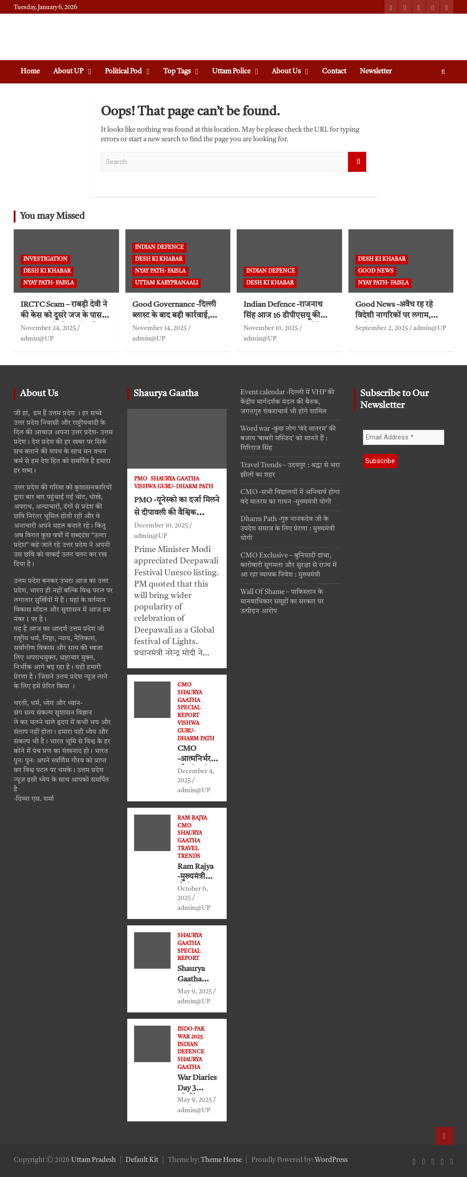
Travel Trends (188, 852)
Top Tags (177, 71)
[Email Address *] (404, 437)
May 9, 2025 (194, 991)
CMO (184, 685)
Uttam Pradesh (93, 1160)
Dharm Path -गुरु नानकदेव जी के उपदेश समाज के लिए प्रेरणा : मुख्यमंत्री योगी (287, 529)
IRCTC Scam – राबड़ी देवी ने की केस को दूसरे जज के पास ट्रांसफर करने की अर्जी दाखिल (64, 316)
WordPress (331, 1160)
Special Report (188, 711)
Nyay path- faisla (48, 283)
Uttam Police (231, 71)
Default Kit (141, 1160)
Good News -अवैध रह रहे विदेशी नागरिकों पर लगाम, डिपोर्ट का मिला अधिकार (394, 316)
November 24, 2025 (48, 328)
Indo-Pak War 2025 (191, 1033)
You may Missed (52, 216)
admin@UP (37, 339)
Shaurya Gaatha (166, 393)
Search (357, 162)
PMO (140, 479)
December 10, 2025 (161, 525)
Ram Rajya (192, 818)
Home (30, 71)
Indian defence (159, 247)
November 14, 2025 (159, 328)
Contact (334, 71)
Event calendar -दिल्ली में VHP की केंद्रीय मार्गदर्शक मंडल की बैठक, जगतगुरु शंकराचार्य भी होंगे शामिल (287, 402)
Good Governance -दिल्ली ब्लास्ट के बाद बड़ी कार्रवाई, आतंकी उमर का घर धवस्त (174, 316)
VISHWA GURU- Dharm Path (173, 487)
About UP (68, 71)
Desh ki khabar (47, 271)
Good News (376, 271)
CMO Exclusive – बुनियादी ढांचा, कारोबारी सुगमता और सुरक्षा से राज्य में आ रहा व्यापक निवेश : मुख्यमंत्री (288, 565)
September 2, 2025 (381, 328)
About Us (286, 71)
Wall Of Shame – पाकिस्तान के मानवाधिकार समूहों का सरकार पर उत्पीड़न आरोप (282, 602)
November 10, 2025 (271, 328)
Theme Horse (221, 1160)
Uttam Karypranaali (166, 283)
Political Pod (123, 71)
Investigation (45, 259)
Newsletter (376, 71)
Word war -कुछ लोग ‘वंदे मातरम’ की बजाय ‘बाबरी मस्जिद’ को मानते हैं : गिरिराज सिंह (288, 439)
